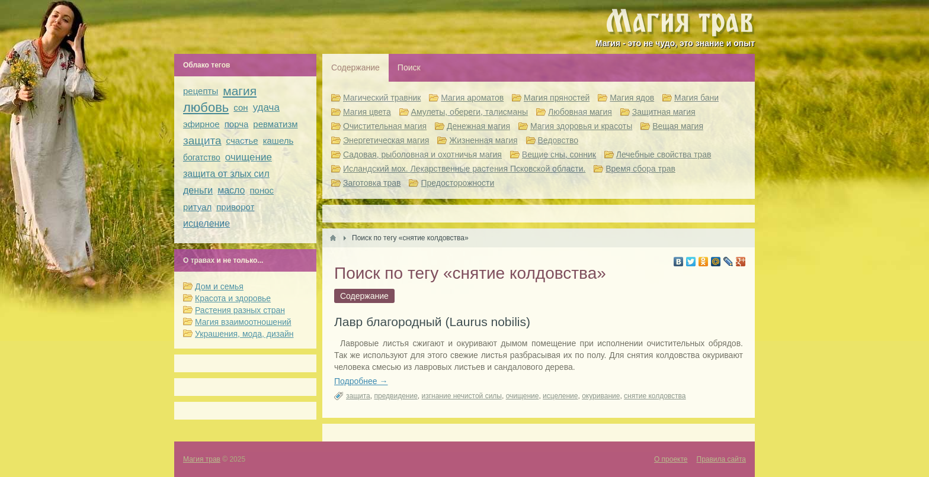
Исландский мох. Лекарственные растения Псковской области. (464, 168)
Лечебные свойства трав (664, 154)
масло (231, 190)
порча (237, 124)
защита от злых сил (226, 174)
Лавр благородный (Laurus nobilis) (432, 321)
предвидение (395, 396)
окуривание (601, 396)
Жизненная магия (483, 140)
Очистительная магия (385, 126)
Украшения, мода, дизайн (244, 334)
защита (358, 396)
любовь (206, 107)
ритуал (197, 207)
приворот (235, 207)
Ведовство (558, 140)
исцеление (560, 396)
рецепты (200, 91)
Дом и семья (219, 286)
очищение (522, 396)
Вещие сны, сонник (559, 154)
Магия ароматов (472, 97)
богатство (201, 157)
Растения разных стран (240, 310)
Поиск (409, 67)
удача (266, 107)
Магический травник (382, 97)
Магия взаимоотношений (243, 322)
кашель (278, 141)
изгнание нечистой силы (461, 396)
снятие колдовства (654, 396)
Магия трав (201, 459)
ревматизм (275, 124)
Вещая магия (677, 126)
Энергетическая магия (386, 140)
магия (240, 91)
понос (262, 190)
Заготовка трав (372, 183)
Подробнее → (361, 381)
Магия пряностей (557, 97)
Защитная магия (664, 112)
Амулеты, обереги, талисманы (469, 112)
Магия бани (696, 97)
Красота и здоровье (233, 298)
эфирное (201, 124)
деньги (198, 190)
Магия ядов (632, 97)
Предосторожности (457, 183)
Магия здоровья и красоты (581, 126)
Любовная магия (580, 112)
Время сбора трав (640, 168)
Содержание (355, 67)
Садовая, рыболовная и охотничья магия (422, 154)
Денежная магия (478, 126)
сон (240, 107)
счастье (242, 141)
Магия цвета (367, 112)
